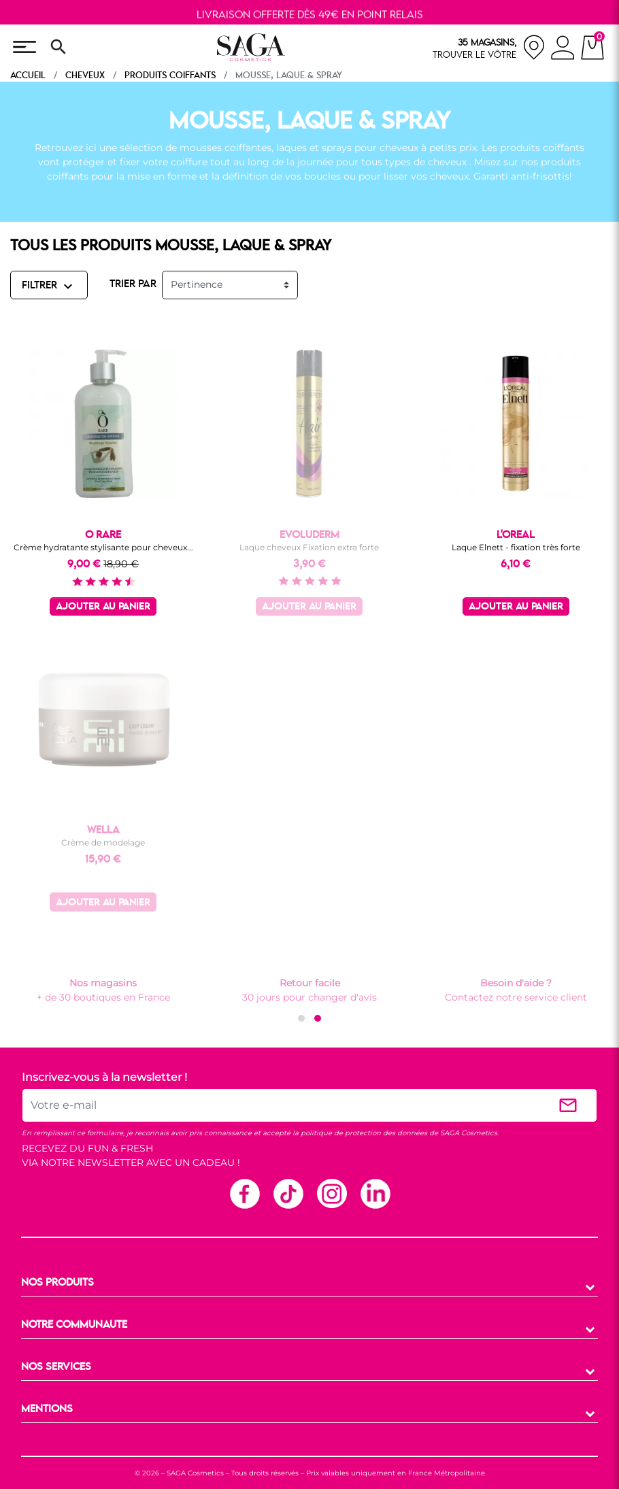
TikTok (287, 1193)
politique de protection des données (364, 1132)
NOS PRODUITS (57, 1283)
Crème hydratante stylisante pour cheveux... (103, 547)
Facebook (244, 1193)
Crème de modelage (103, 842)
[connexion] (563, 50)
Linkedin (374, 1193)
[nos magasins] (489, 47)
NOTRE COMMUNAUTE (74, 1325)
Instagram (331, 1193)
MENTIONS (47, 1409)
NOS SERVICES (56, 1367)
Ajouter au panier (103, 607)
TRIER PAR (133, 284)
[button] (301, 1018)
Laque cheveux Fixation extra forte (309, 547)
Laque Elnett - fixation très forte (516, 547)
